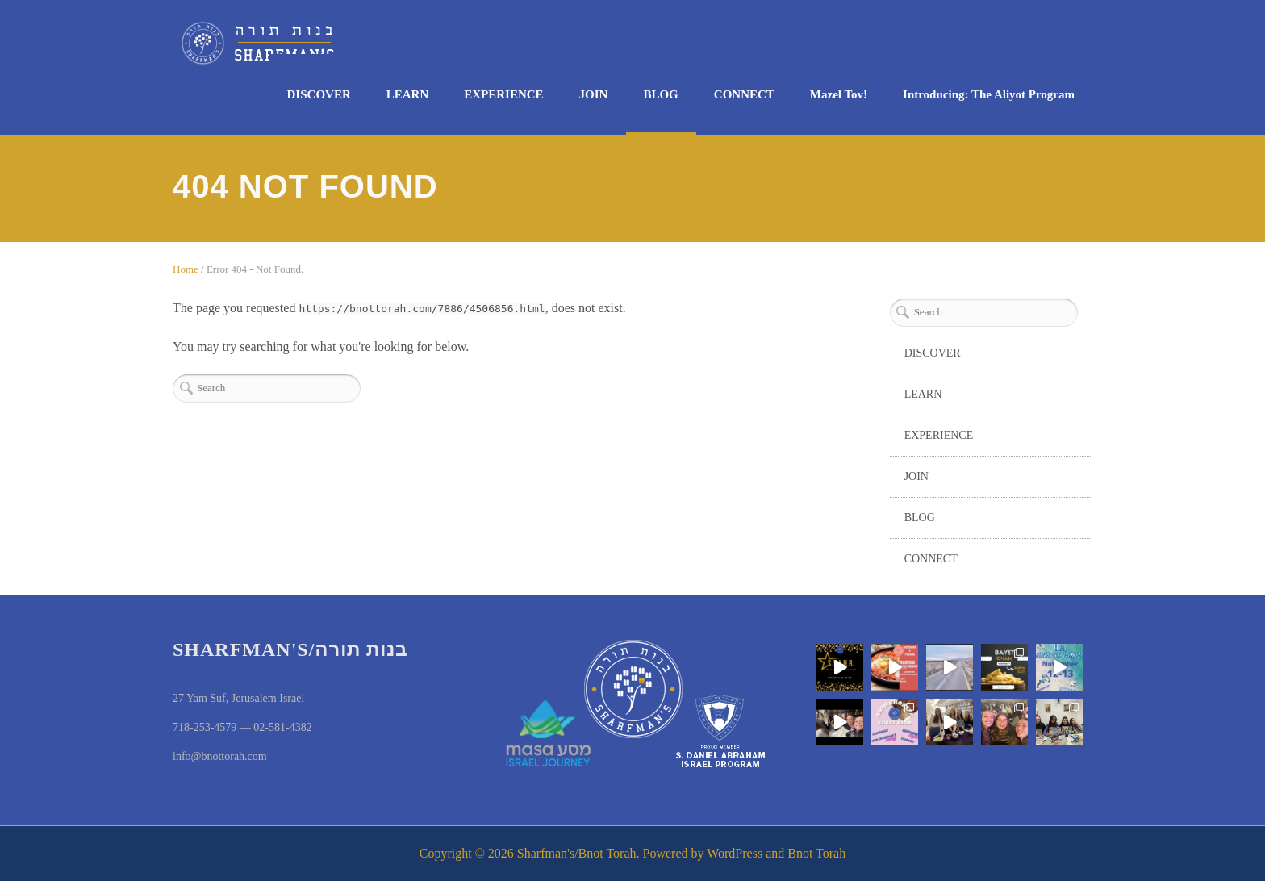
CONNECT (744, 94)
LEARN (407, 94)
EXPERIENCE (503, 94)
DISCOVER (319, 94)
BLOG (660, 94)
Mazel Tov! (838, 94)
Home (185, 269)
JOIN (593, 94)
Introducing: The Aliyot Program (989, 94)
